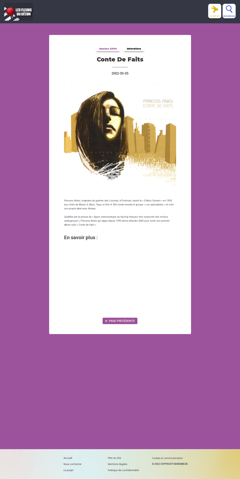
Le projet (214, 16)
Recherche (229, 16)
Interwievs (133, 48)
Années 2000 (108, 48)
